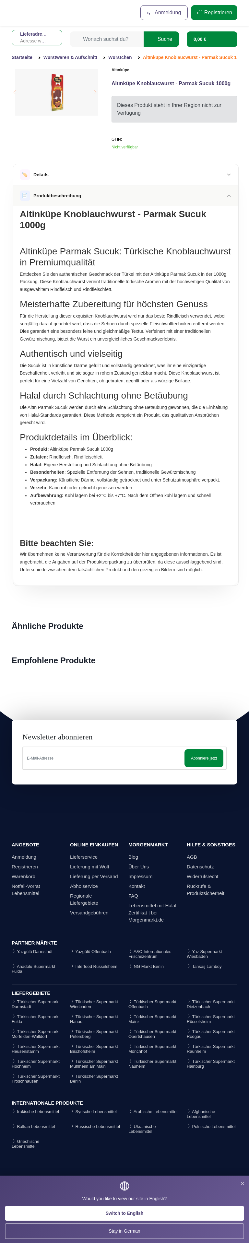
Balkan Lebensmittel (33, 1126)
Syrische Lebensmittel (93, 1111)
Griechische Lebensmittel (25, 1144)
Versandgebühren (89, 912)
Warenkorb (23, 876)
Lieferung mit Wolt (89, 866)
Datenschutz (200, 866)
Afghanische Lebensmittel (201, 1114)
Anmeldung (164, 12)
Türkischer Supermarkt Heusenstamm (36, 1049)
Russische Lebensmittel (95, 1126)
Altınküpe (120, 70)
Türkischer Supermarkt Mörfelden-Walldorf (36, 1034)
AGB (192, 857)
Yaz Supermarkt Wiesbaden (204, 954)
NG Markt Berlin (146, 966)
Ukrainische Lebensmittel (142, 1129)
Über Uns (138, 866)
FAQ (133, 896)
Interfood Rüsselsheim (93, 966)
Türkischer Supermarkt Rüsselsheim (211, 1019)
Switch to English (125, 1213)
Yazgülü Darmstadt (32, 951)
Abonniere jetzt (204, 758)
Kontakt (136, 886)
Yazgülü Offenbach (90, 951)
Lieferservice (84, 857)
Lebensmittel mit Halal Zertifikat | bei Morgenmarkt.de (152, 913)
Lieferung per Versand (94, 876)
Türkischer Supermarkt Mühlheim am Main (94, 1064)
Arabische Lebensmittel (152, 1111)
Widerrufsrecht (203, 876)
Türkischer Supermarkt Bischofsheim (94, 1049)
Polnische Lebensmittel (211, 1126)
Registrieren (214, 12)
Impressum (140, 876)
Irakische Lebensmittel (35, 1111)
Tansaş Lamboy (204, 966)
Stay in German (124, 1231)
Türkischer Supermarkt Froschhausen (36, 1079)
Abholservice (84, 886)
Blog (133, 857)
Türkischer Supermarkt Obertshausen (152, 1034)
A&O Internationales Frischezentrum (149, 954)
